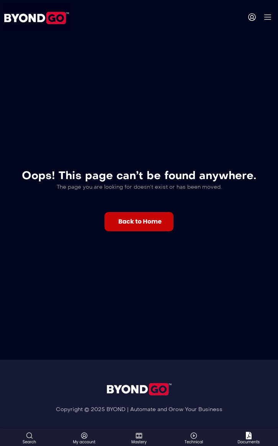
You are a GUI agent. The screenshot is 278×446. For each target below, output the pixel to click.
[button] (139, 221)
